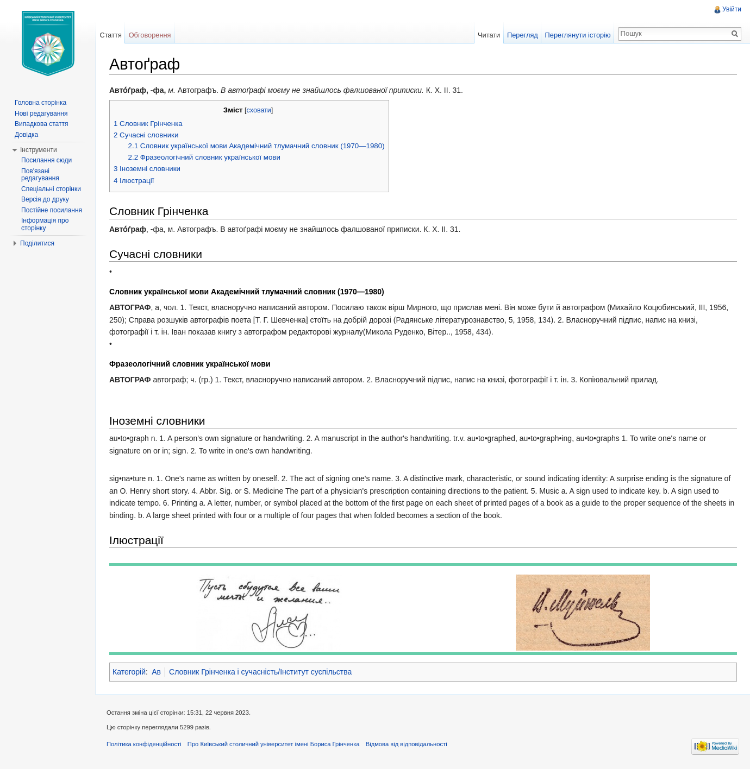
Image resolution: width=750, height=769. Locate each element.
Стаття (110, 35)
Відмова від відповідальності (406, 744)
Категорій (129, 671)
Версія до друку (45, 199)
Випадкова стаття (41, 124)
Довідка (26, 134)
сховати (259, 110)
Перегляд (522, 35)
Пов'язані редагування (40, 174)
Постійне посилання (51, 210)
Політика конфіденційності (144, 744)
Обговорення (150, 35)
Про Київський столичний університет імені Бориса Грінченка (274, 744)
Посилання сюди (46, 160)
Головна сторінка (40, 102)
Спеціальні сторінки (51, 189)
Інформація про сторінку (44, 224)
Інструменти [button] (38, 150)
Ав (156, 671)
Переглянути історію (578, 35)
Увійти (731, 9)
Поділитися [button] (37, 243)
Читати (489, 35)
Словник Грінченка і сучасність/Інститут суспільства (260, 671)
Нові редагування (41, 113)
